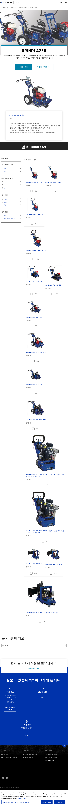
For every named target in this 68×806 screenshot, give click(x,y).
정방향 (5, 202)
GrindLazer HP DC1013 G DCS (36, 352)
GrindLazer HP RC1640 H (53, 565)
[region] (34, 798)
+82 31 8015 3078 (10, 708)
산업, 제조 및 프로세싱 (51, 757)
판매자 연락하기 (43, 67)
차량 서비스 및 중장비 (51, 754)
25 (4, 185)
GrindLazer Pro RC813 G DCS (54, 285)
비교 (35, 191)
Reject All (59, 802)
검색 (26, 735)
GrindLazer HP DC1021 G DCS (36, 420)
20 (4, 182)
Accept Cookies (46, 802)
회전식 (5, 205)
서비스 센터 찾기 (28, 757)
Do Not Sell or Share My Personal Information (16, 802)
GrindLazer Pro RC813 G (34, 282)
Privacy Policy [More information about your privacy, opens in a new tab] (22, 798)
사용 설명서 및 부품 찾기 (30, 754)
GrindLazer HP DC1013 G (34, 317)
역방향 (5, 199)
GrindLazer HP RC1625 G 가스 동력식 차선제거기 (42, 613)
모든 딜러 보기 (34, 668)
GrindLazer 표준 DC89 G (53, 182)
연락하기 (42, 697)
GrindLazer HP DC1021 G (34, 384)
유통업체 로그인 (49, 760)
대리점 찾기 (23, 67)
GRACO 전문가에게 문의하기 (9, 757)
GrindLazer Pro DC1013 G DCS (36, 250)
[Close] (65, 793)
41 (4, 188)
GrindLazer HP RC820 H (34, 564)
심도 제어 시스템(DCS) (9, 218)
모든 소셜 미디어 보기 (16, 778)
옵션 (5, 168)
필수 (5, 171)
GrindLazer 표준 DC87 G (34, 182)
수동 (5, 215)
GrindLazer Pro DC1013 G (34, 215)
